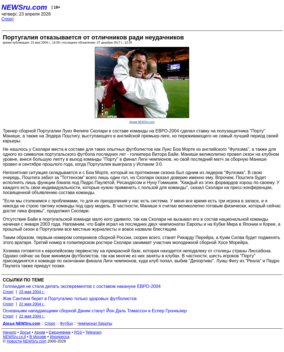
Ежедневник (60, 332)
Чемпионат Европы (94, 323)
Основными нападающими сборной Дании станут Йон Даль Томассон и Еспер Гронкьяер (95, 310)
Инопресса (60, 337)
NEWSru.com (24, 7)
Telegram (94, 332)
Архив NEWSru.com (141, 122)
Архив (39, 332)
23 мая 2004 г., (32, 292)
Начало (9, 332)
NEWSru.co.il (14, 337)
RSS (78, 332)
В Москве (37, 337)
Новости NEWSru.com (26, 341)
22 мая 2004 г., (32, 304)
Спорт (7, 19)
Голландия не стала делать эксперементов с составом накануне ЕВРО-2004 (82, 286)
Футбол (66, 323)
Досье (25, 332)
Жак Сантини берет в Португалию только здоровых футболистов (70, 298)
